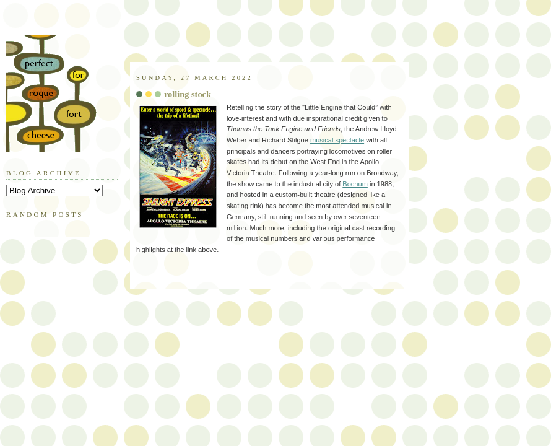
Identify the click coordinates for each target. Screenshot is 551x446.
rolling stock (187, 94)
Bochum (355, 184)
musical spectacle (337, 140)
